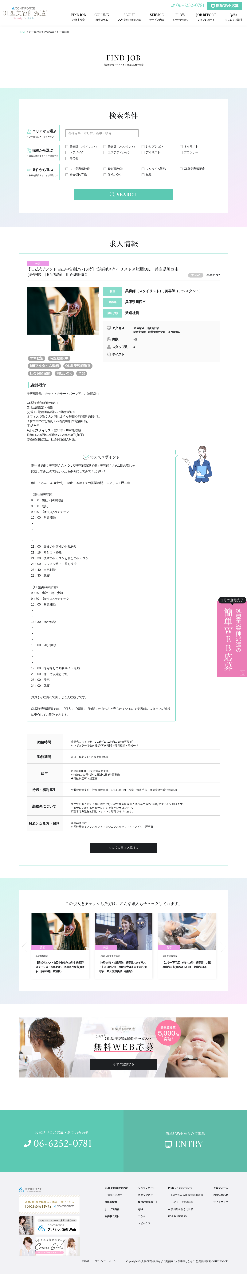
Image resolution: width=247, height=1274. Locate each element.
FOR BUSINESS (177, 1216)
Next (223, 947)
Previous (24, 947)
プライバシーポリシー (106, 1261)
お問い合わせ (220, 1195)
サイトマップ (220, 1202)
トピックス (144, 1223)
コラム (141, 1216)
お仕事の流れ (180, 16)
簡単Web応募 (224, 6)
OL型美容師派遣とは (129, 16)
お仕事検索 (78, 16)
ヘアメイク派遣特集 (182, 1202)
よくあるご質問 (233, 16)
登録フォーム (220, 1188)
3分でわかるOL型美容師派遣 (187, 1195)
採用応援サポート (148, 1202)
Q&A (140, 1209)
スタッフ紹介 (145, 1195)
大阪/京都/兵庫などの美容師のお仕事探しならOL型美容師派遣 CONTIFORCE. (184, 1261)
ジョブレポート (206, 16)
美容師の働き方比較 (182, 1209)
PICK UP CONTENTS (180, 1188)
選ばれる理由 (115, 1195)
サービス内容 (156, 16)
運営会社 (85, 1261)
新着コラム (101, 16)
